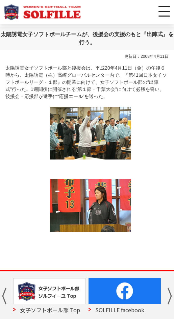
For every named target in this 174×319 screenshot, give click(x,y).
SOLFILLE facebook (119, 310)
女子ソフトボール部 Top (50, 310)
